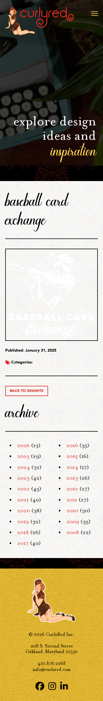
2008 (72, 532)
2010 (72, 510)
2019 (23, 521)
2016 (72, 445)
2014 (72, 467)
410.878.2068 (52, 663)
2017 (23, 543)
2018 (23, 532)
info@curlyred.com (52, 669)
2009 (72, 521)
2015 (72, 456)
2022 (23, 488)
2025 (23, 456)
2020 (23, 510)
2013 (72, 478)
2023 (23, 478)
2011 (71, 499)
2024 (23, 467)
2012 (72, 488)
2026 (23, 445)
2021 (23, 499)
